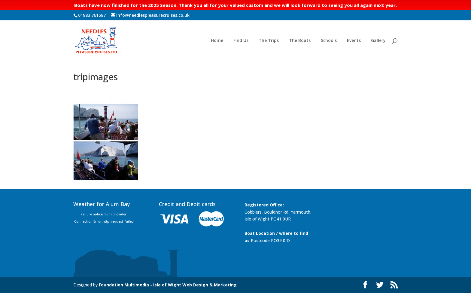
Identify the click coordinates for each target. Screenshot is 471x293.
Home (217, 40)
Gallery (378, 40)
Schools (329, 40)
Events (354, 40)
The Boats (300, 40)
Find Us (240, 40)
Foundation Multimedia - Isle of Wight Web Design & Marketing (168, 285)
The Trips (269, 40)
